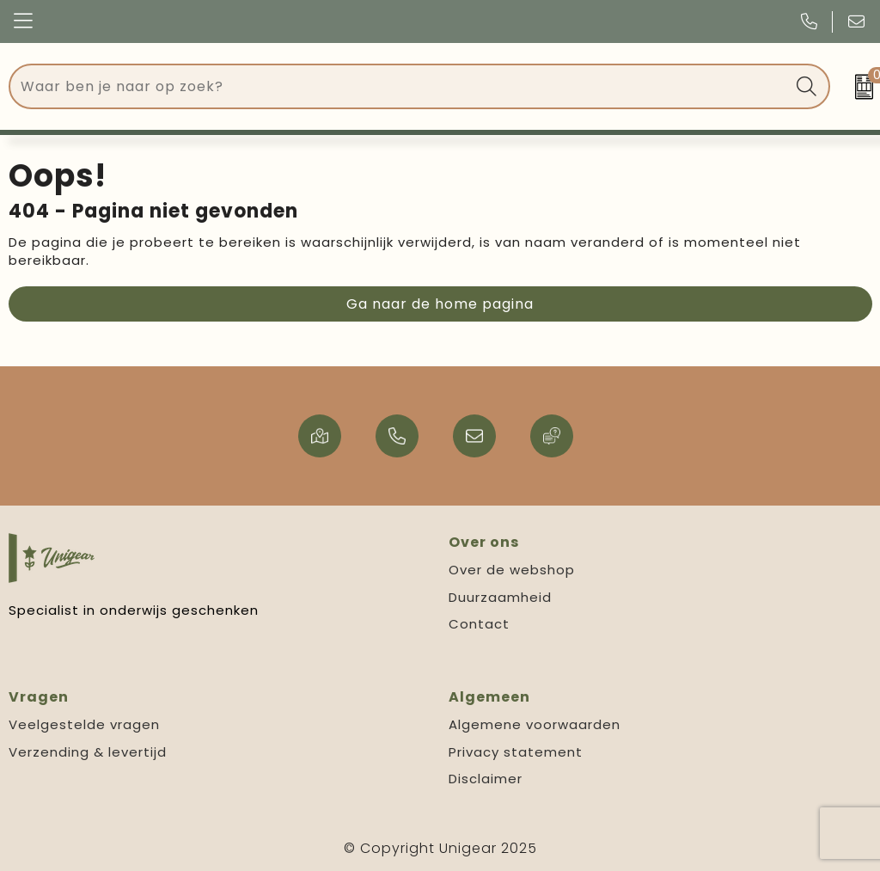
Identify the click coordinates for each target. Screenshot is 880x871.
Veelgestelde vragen (84, 724)
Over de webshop (512, 570)
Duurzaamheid (500, 597)
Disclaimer (485, 779)
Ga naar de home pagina (440, 304)
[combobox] (400, 86)
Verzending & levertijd (88, 752)
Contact (479, 624)
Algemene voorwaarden (534, 724)
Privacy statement (516, 752)
